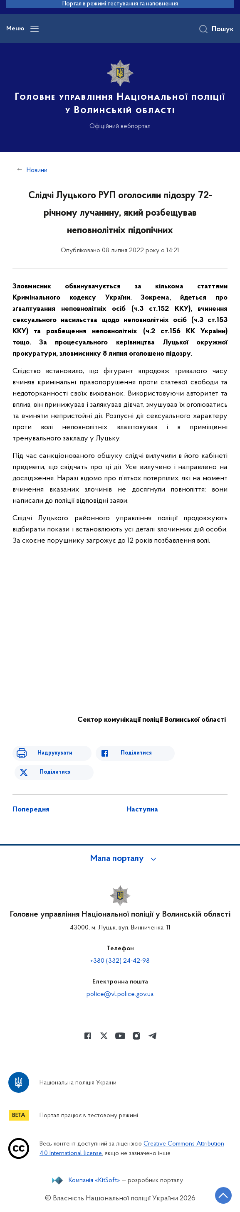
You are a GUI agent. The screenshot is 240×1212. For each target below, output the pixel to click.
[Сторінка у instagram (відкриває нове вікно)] (136, 1036)
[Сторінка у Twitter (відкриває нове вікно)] (104, 1036)
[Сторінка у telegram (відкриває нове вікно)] (153, 1036)
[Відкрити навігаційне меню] (34, 29)
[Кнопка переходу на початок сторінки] (223, 1195)
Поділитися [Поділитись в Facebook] (136, 753)
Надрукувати (54, 753)
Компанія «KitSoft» (94, 1180)
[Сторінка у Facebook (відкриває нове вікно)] (88, 1036)
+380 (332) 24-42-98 (120, 961)
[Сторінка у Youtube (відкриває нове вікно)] (120, 1036)
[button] (120, 859)
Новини (37, 170)
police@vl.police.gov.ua (120, 994)
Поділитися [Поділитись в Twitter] (55, 772)
